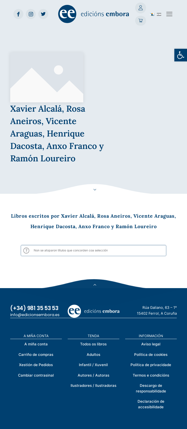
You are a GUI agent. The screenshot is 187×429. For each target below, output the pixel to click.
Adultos (93, 304)
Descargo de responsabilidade (151, 338)
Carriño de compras (36, 304)
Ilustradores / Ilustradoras (93, 335)
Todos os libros (93, 294)
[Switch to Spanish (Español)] (159, 14)
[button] (180, 55)
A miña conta (36, 294)
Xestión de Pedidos (36, 314)
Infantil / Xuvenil (93, 314)
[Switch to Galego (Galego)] (152, 14)
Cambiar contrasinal (36, 325)
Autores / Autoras (93, 325)
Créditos (108, 422)
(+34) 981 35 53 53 (34, 258)
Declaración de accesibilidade (151, 354)
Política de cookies (151, 304)
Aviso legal (150, 294)
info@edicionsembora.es (34, 265)
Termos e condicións (151, 325)
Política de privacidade (151, 314)
